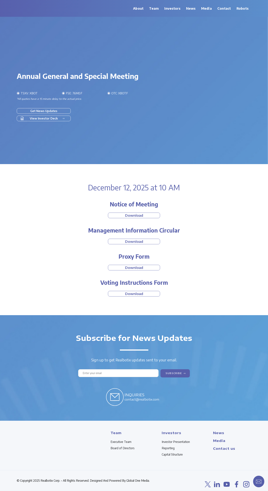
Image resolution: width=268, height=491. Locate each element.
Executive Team (121, 441)
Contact (224, 8)
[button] (154, 8)
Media (206, 8)
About (138, 8)
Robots (243, 8)
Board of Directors (123, 448)
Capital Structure (172, 454)
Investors (172, 8)
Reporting (168, 448)
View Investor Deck (44, 118)
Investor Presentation (176, 441)
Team (154, 8)
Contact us (224, 448)
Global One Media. (138, 480)
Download (134, 215)
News (191, 8)
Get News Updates (43, 111)
